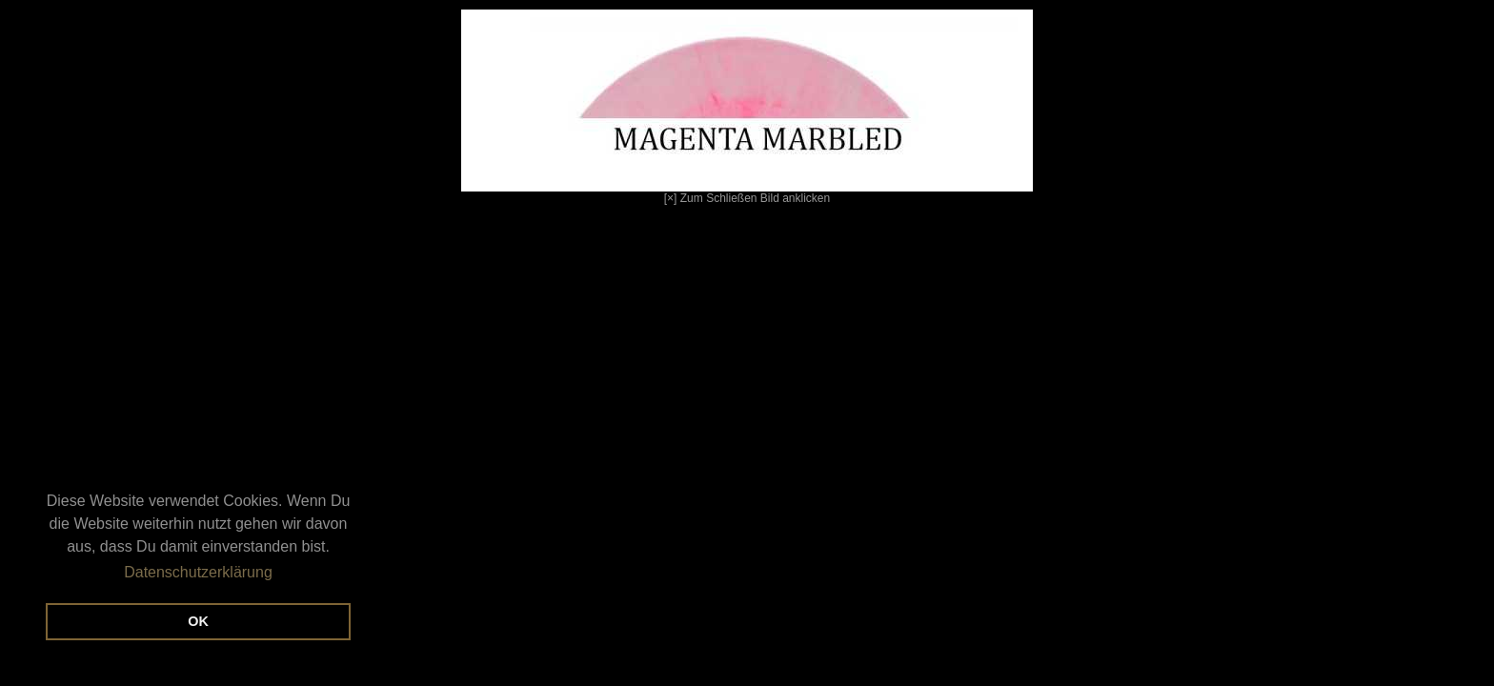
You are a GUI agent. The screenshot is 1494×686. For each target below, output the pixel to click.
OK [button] (198, 621)
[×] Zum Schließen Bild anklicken (524, 107)
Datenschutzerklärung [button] (198, 572)
